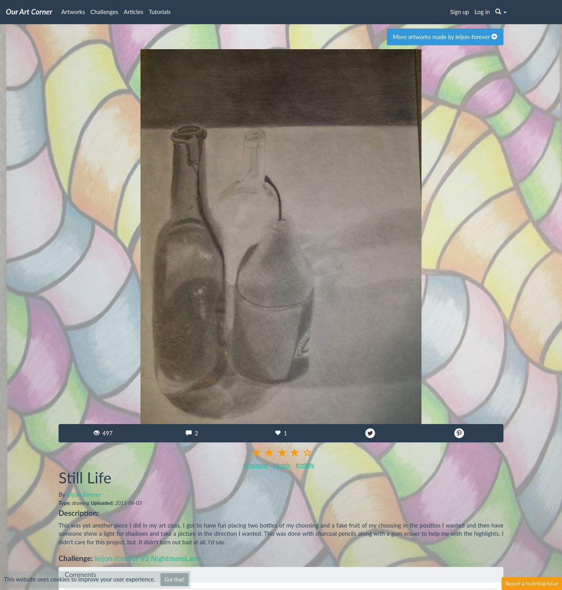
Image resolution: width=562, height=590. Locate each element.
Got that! (174, 579)
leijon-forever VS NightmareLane (148, 558)
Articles (133, 11)
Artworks (73, 11)
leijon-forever (84, 494)
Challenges (104, 11)
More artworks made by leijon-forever (445, 36)
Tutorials (160, 11)
